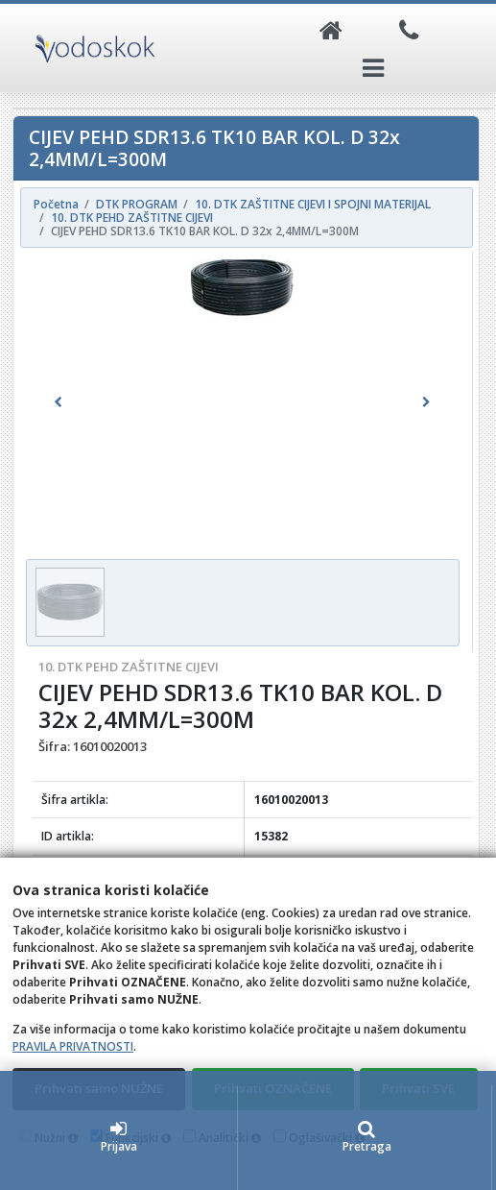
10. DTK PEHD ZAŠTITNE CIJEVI (128, 666)
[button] (58, 402)
